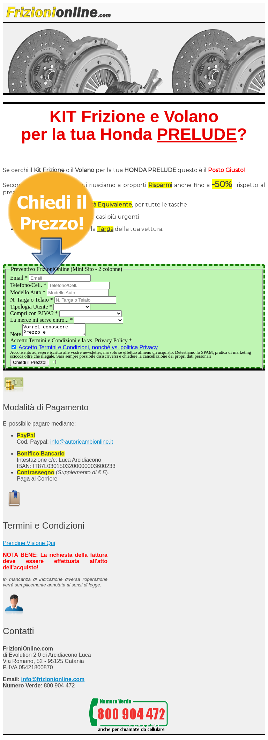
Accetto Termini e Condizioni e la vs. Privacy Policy (71, 342)
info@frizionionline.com (52, 681)
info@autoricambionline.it (81, 444)
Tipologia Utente (31, 307)
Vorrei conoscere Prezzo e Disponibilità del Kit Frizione (57, 331)
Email (19, 278)
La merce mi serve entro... (42, 320)
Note (16, 336)
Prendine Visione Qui (29, 545)
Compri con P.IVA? (34, 313)
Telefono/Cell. (29, 285)
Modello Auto (28, 292)
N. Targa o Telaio (32, 300)
